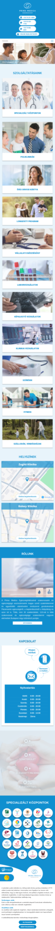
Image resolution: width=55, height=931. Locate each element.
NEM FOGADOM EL (27, 926)
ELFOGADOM (27, 922)
